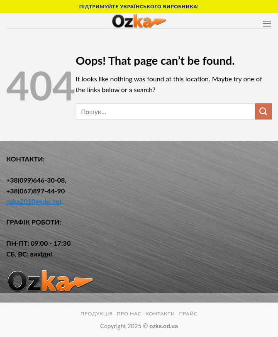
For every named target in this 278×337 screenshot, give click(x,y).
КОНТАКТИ (160, 313)
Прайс (188, 313)
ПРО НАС (129, 313)
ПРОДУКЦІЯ (96, 313)
